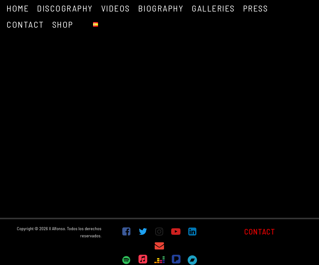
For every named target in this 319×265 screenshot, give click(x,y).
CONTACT (259, 231)
